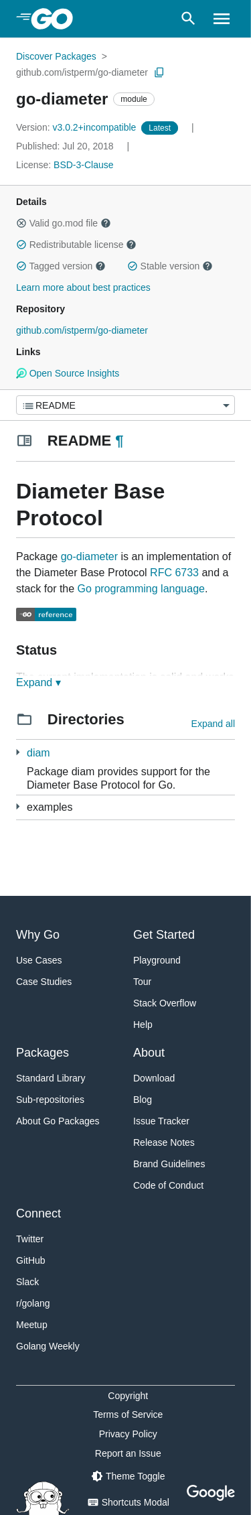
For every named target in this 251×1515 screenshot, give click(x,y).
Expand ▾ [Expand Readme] (38, 682)
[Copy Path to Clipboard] (159, 72)
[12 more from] (17, 806)
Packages (42, 1052)
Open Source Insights (67, 373)
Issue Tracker (161, 1121)
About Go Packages (58, 1121)
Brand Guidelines (169, 1164)
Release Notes (164, 1142)
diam (38, 753)
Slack (27, 1281)
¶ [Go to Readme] (119, 440)
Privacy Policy (128, 1434)
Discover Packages (56, 56)
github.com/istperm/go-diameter (82, 72)
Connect (38, 1213)
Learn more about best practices (83, 287)
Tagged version (61, 266)
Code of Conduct (168, 1185)
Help (143, 1024)
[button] (21, 223)
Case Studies (44, 981)
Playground (157, 960)
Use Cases (39, 960)
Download (154, 1078)
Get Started (164, 934)
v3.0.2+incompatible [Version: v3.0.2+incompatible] (77, 127)
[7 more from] (17, 752)
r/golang (33, 1303)
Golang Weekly (48, 1346)
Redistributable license (76, 244)
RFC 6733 (174, 572)
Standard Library (51, 1078)
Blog (142, 1099)
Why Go (38, 934)
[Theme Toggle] (128, 1476)
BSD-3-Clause (83, 164)
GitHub (31, 1260)
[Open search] (188, 18)
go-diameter (89, 556)
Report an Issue (128, 1453)
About (149, 1052)
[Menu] (125, 405)
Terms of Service (128, 1414)
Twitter (30, 1239)
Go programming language (141, 588)
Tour (142, 981)
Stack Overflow (164, 1003)
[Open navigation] (221, 18)
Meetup (32, 1324)
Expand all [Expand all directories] (213, 723)
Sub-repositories (50, 1099)
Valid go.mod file (63, 223)
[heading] (56, 18)
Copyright (128, 1395)
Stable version (170, 266)
